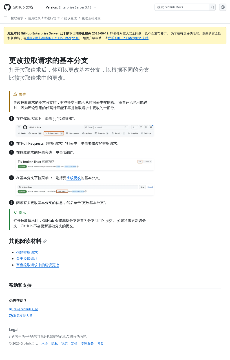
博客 (100, 343)
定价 (74, 343)
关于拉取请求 (27, 258)
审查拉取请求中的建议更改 (37, 264)
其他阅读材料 (28, 240)
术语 (45, 343)
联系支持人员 (20, 315)
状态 (64, 343)
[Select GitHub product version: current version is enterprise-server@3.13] (71, 7)
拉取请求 (17, 18)
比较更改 (73, 177)
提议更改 (70, 18)
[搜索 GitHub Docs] (182, 7)
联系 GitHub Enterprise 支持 (128, 38)
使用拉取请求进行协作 (44, 18)
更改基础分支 (91, 18)
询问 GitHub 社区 (23, 309)
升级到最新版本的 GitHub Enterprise (52, 38)
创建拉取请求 (27, 252)
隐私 (54, 343)
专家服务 (87, 343)
